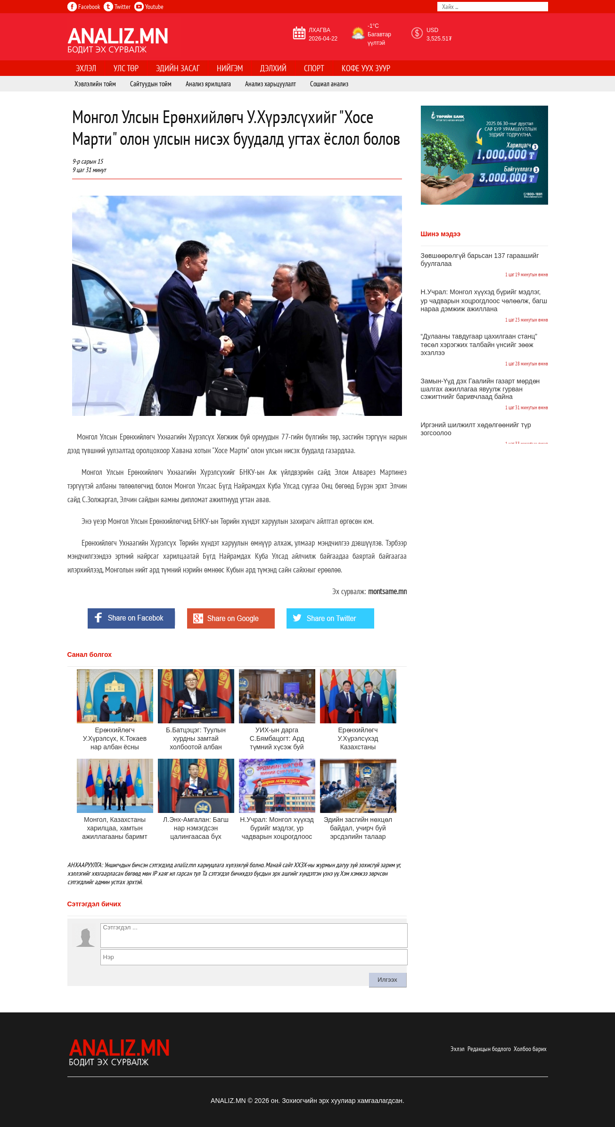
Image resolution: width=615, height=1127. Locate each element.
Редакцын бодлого (489, 1048)
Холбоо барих (530, 1048)
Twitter (117, 6)
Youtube (149, 6)
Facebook (83, 6)
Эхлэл (458, 1048)
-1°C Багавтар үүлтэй (379, 34)
